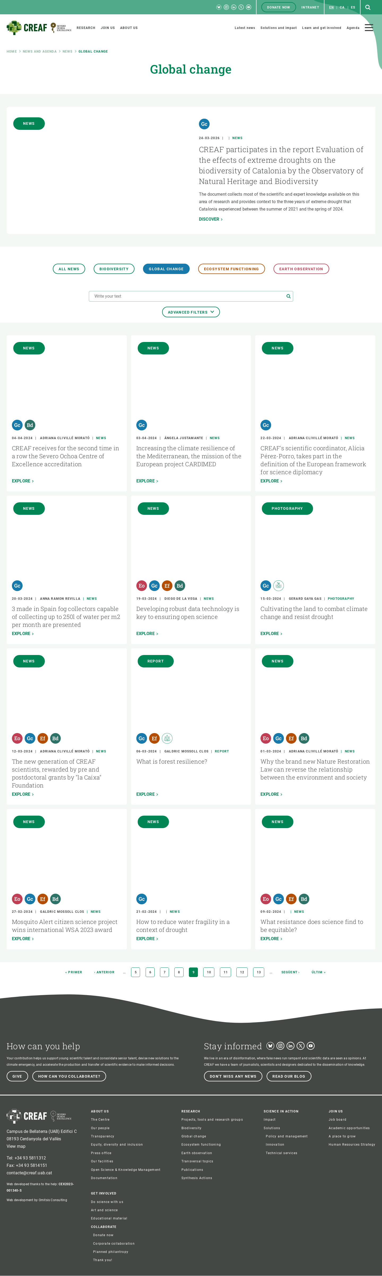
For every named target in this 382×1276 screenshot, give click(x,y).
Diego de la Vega (180, 599)
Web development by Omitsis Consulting (37, 1200)
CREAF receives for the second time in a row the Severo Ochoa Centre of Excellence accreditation (65, 456)
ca (342, 7)
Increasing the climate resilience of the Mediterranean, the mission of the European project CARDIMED (188, 456)
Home (12, 51)
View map (16, 1146)
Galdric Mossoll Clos (186, 751)
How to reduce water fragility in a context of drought (183, 926)
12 (244, 972)
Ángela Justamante (183, 438)
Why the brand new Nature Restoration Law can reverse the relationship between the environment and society (315, 769)
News (68, 51)
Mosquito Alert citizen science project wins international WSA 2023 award (65, 926)
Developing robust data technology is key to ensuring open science (188, 612)
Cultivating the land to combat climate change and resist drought (314, 612)
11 (227, 972)
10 (210, 972)
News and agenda (40, 51)
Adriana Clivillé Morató (65, 438)
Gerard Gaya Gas (305, 599)
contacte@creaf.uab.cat (29, 1172)
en (331, 7)
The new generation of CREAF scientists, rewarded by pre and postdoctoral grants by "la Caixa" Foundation (56, 773)
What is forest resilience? (171, 761)
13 (260, 972)
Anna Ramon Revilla (60, 599)
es (353, 7)
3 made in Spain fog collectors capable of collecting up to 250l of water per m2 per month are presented (66, 616)
